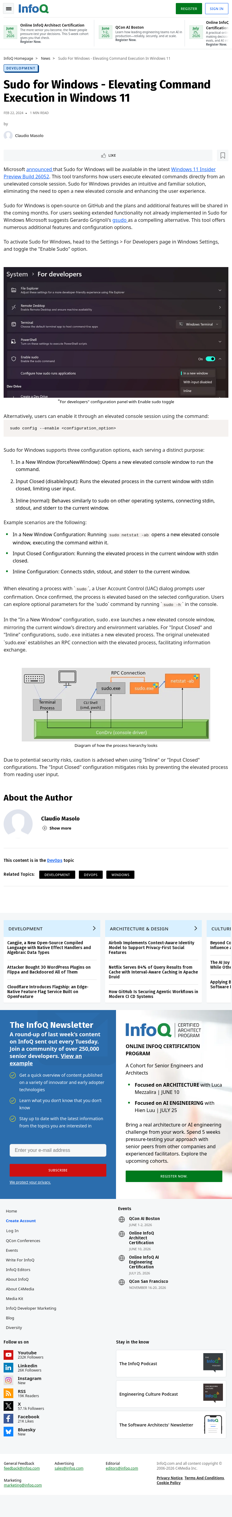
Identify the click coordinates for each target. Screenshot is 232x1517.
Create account (23, 1235)
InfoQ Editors (20, 1284)
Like (22, 155)
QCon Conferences (25, 1255)
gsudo (143, 220)
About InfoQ (19, 1294)
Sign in (214, 7)
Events (14, 1265)
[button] (57, 1182)
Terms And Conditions (203, 1497)
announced (42, 170)
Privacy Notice (169, 1497)
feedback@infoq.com (24, 1488)
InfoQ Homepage (21, 58)
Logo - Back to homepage (36, 6)
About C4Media (22, 1303)
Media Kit (16, 1313)
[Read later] (42, 155)
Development (23, 67)
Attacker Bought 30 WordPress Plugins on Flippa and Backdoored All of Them (51, 978)
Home (13, 1226)
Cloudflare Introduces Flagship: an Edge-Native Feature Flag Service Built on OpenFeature (50, 1000)
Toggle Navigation (11, 7)
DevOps (57, 864)
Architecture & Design (141, 937)
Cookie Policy (168, 1502)
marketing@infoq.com (25, 1505)
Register (186, 7)
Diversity (16, 1342)
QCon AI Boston (144, 1233)
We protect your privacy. (30, 1194)
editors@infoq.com (122, 1488)
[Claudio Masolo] (10, 134)
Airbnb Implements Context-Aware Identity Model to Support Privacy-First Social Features (154, 956)
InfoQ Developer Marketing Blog (33, 1327)
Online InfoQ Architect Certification (141, 1253)
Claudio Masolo (32, 134)
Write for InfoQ (22, 1274)
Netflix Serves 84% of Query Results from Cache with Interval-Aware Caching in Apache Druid (155, 981)
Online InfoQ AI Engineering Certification (144, 1277)
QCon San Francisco (148, 1296)
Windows (123, 878)
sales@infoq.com (70, 1488)
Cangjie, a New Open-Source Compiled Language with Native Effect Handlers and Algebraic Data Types (51, 956)
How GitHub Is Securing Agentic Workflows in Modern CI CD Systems (156, 1003)
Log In (14, 1245)
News (48, 58)
